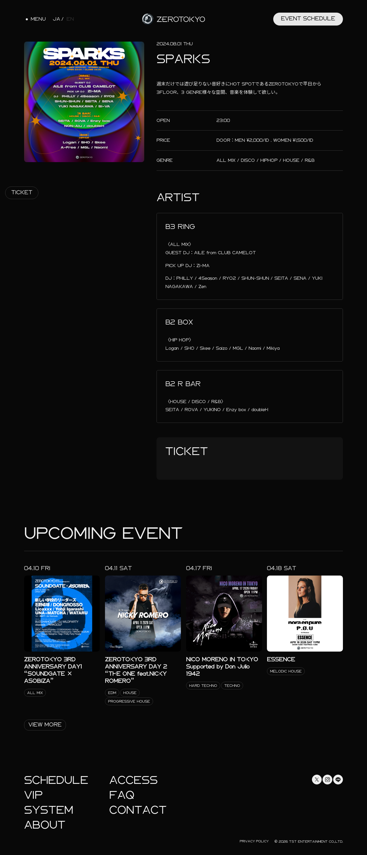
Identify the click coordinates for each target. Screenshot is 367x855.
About (44, 825)
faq (121, 795)
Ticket (21, 192)
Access (133, 780)
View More (45, 725)
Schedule (56, 780)
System (48, 810)
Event (308, 18)
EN (70, 19)
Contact (138, 810)
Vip (33, 795)
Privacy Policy (254, 841)
